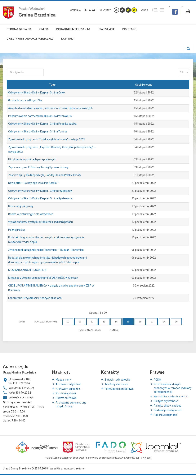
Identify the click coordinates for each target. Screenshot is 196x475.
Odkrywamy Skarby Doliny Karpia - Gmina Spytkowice (40, 198)
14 (116, 321)
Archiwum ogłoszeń (68, 388)
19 (176, 321)
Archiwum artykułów (68, 384)
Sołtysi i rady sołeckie (118, 379)
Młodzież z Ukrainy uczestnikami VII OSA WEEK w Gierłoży (43, 277)
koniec (114, 329)
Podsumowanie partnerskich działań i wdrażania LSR (40, 116)
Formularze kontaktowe (119, 388)
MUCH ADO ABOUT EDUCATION (27, 269)
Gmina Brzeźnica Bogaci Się (25, 100)
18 (164, 321)
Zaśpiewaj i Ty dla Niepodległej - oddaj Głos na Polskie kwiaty (44, 175)
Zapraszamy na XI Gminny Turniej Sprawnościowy (38, 167)
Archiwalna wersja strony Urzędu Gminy (71, 404)
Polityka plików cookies (167, 405)
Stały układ (155, 10)
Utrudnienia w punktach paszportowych (32, 159)
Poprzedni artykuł (45, 321)
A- (86, 10)
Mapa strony (63, 379)
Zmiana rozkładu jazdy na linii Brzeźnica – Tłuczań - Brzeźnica (46, 249)
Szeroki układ (162, 10)
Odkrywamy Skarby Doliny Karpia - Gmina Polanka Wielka (42, 123)
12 (92, 321)
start (22, 321)
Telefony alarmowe (116, 384)
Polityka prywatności (166, 401)
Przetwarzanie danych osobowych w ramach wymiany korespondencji (173, 388)
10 (67, 321)
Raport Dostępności (165, 414)
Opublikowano (143, 84)
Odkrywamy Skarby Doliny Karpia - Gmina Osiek (36, 92)
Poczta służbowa (66, 397)
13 (104, 321)
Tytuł (52, 84)
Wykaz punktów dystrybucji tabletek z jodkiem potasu (40, 221)
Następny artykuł (89, 329)
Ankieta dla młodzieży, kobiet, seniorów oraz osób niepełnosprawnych (50, 108)
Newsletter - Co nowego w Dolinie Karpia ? (33, 182)
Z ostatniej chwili (66, 393)
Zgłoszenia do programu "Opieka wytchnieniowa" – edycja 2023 (46, 139)
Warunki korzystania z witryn (171, 396)
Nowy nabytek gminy (20, 206)
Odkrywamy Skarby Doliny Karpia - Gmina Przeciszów (40, 190)
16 (140, 321)
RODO (157, 379)
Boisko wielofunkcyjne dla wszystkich (30, 214)
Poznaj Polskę (16, 229)
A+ (93, 10)
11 (79, 321)
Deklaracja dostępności (167, 410)
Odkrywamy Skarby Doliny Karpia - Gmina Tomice (37, 131)
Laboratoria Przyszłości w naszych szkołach (35, 298)
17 (152, 321)
